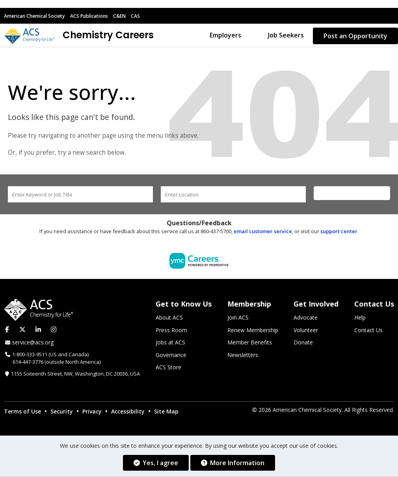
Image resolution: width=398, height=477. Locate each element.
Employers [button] (225, 36)
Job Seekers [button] (286, 36)
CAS (147, 15)
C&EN (131, 15)
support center (338, 232)
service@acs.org (33, 343)
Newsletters (242, 356)
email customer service (263, 232)
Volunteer (306, 331)
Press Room (171, 331)
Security (61, 412)
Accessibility (128, 412)
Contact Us (368, 331)
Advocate (306, 319)
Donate (303, 344)
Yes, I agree (156, 462)
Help (360, 319)
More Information (232, 462)
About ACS (169, 319)
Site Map (166, 412)
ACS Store (168, 368)
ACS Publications (98, 15)
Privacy (92, 412)
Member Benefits (249, 344)
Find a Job (352, 194)
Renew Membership (252, 331)
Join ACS (238, 319)
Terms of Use (22, 412)
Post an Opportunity (355, 36)
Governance (171, 356)
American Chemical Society (38, 15)
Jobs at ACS (170, 344)
